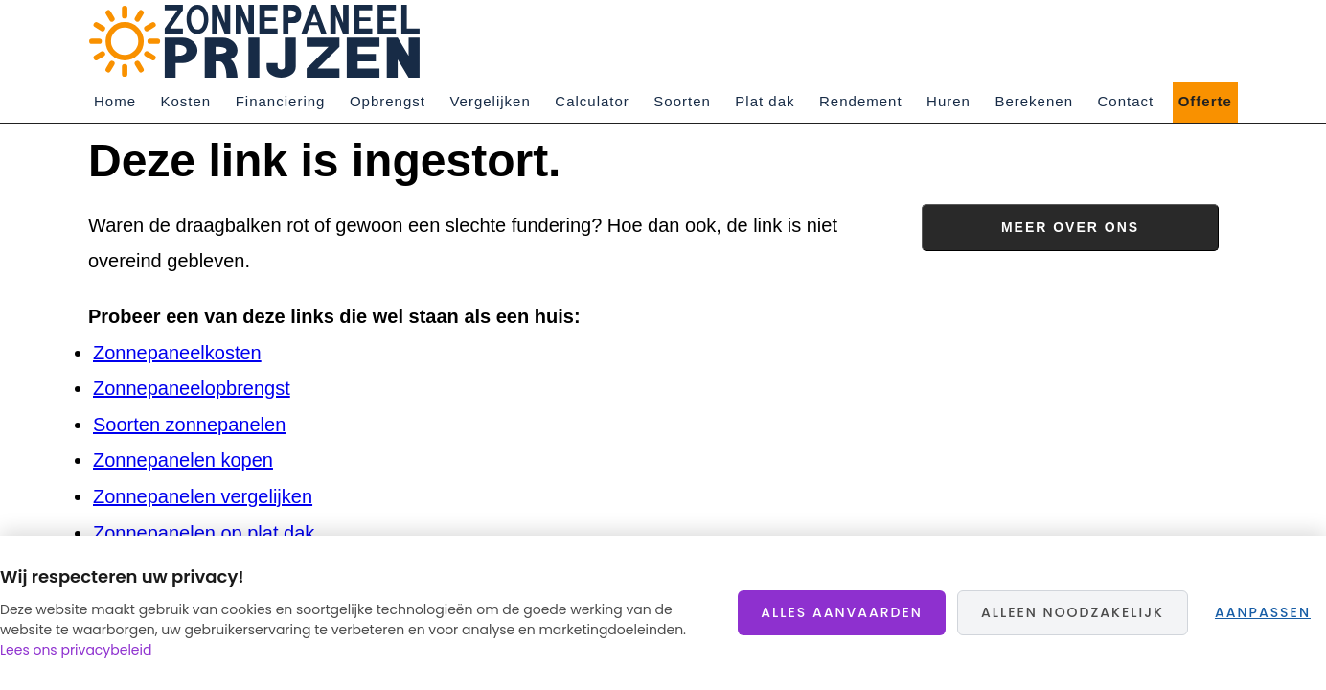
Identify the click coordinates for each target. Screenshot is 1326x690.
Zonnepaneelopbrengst (191, 388)
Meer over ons (1070, 227)
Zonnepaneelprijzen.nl (260, 41)
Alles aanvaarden (842, 612)
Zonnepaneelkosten (177, 352)
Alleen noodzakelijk (1072, 612)
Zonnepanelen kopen (183, 460)
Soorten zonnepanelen (189, 424)
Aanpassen (1263, 612)
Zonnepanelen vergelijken (202, 496)
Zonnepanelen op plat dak (203, 532)
